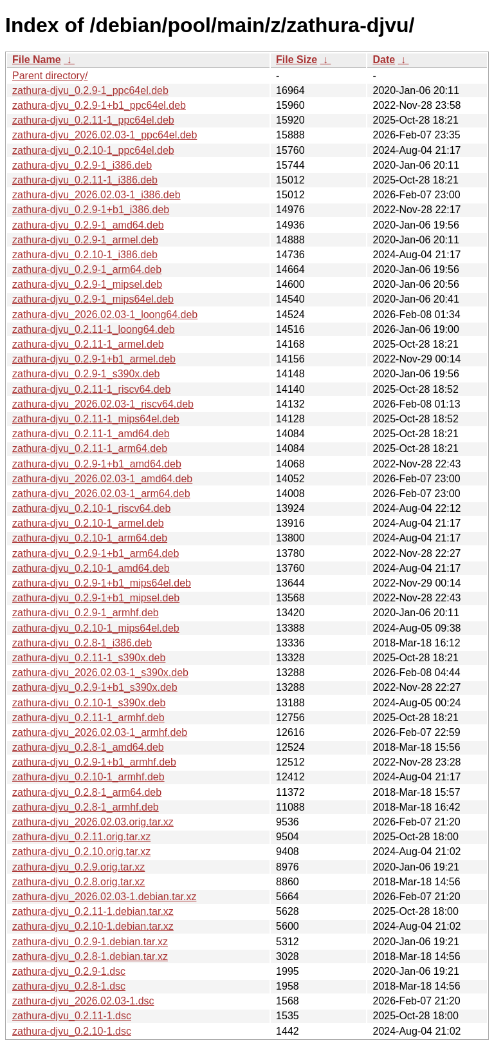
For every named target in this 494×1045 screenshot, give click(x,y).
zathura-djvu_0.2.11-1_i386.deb (85, 179)
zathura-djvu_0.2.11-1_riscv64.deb (91, 389)
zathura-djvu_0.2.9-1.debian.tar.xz (90, 941)
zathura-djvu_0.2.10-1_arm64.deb (89, 537)
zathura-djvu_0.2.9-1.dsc (68, 971)
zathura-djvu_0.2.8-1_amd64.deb (88, 747)
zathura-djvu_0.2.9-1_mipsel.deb (87, 284)
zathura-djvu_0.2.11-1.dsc (71, 1015)
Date (383, 59)
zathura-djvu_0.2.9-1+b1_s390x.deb (95, 687)
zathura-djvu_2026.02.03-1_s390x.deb (100, 672)
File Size (296, 59)
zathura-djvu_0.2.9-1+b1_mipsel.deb (95, 597)
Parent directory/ (49, 75)
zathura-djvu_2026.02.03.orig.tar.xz (93, 821)
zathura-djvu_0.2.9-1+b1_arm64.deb (95, 553)
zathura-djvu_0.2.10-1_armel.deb (88, 523)
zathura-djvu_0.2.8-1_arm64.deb (86, 792)
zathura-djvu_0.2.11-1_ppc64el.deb (93, 120)
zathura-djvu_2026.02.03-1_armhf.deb (99, 732)
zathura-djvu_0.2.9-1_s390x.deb (86, 373)
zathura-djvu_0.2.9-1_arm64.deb (86, 269)
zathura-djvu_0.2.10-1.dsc (71, 1031)
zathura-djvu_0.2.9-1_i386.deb (82, 165)
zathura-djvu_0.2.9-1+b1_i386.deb (90, 209)
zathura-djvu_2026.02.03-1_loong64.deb (104, 314)
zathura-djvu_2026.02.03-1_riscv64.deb (103, 404)
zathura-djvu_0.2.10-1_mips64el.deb (95, 628)
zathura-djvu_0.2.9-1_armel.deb (85, 239)
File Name (36, 59)
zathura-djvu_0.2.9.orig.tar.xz (78, 866)
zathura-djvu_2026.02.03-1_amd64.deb (102, 478)
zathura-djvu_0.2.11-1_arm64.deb (89, 448)
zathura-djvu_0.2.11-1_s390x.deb (88, 657)
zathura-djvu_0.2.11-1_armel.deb (88, 344)
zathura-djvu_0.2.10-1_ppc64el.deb (93, 150)
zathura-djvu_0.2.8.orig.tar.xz (78, 881)
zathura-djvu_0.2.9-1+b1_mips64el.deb (101, 583)
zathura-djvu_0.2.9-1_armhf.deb (85, 612)
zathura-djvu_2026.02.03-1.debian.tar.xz (104, 896)
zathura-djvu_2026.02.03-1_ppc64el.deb (104, 134)
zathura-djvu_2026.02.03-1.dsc (83, 1000)
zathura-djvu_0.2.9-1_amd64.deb (88, 225)
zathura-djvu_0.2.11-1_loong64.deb (93, 329)
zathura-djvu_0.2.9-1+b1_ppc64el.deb (99, 105)
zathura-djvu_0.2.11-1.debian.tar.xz (93, 911)
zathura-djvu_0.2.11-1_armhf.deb (88, 717)
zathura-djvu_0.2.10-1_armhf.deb (88, 776)
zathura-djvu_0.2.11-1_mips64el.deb (95, 418)
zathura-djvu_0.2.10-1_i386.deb (85, 254)
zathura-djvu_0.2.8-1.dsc (68, 986)
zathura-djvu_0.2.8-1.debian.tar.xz (90, 956)
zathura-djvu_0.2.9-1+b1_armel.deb (94, 358)
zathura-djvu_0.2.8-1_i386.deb (82, 642)
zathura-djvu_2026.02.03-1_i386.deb (96, 194)
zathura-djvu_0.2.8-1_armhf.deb (85, 807)
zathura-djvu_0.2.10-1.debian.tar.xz (93, 926)
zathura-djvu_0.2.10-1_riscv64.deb (91, 508)
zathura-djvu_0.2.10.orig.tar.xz (81, 851)
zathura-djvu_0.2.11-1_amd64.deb (91, 433)
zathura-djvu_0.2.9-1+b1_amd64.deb (96, 463)
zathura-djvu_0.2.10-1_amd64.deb (91, 568)
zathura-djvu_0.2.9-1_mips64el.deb (93, 299)
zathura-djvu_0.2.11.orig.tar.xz (81, 836)
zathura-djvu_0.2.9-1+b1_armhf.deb (94, 762)
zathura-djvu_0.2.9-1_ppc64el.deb (90, 90)
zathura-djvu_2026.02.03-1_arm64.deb (101, 493)
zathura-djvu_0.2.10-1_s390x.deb (88, 702)
